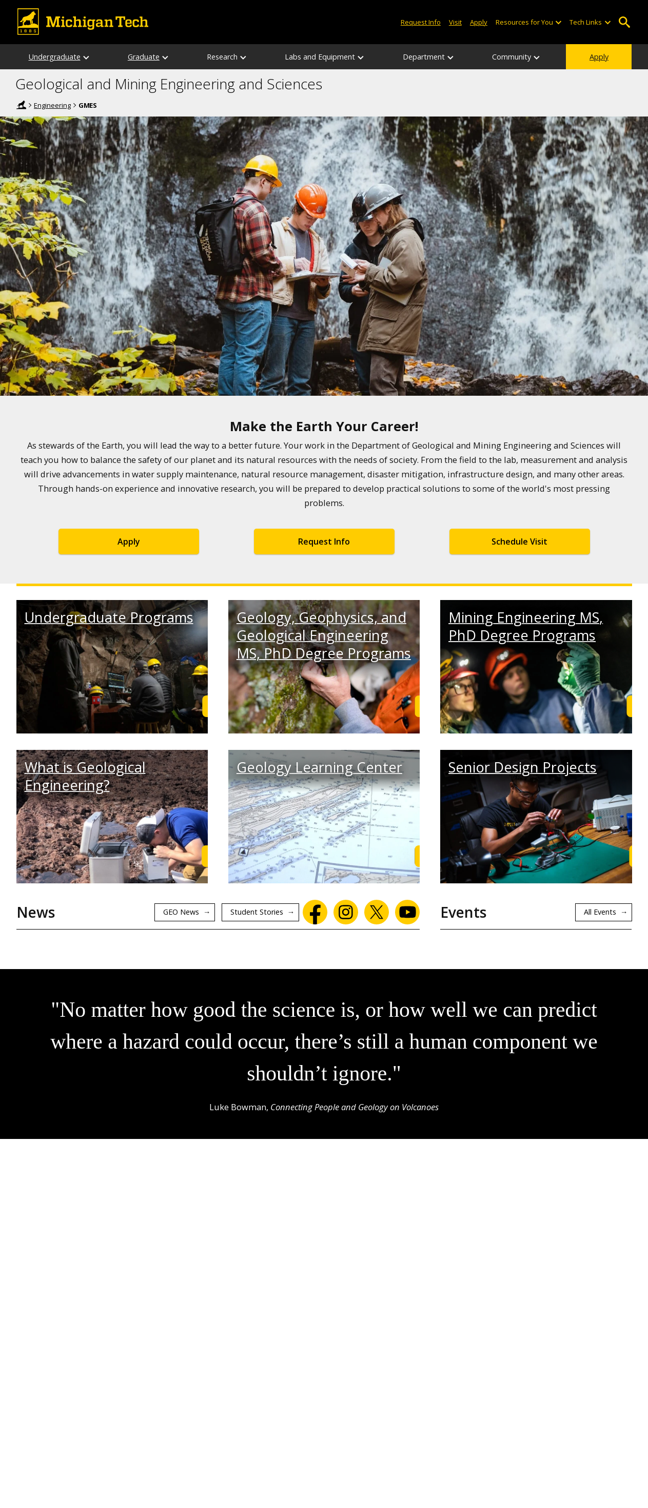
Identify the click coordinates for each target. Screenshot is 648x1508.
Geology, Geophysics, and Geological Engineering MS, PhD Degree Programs (324, 635)
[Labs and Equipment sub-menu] (361, 56)
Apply (599, 57)
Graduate (144, 57)
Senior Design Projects (522, 767)
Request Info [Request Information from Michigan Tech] (421, 22)
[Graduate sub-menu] (166, 56)
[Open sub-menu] (558, 22)
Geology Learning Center (319, 767)
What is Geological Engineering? (85, 776)
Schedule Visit (519, 541)
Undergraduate (55, 57)
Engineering (52, 105)
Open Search (624, 22)
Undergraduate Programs (109, 617)
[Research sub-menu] (244, 56)
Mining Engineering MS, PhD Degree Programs (525, 626)
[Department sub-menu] (451, 56)
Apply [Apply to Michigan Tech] (478, 22)
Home (21, 105)
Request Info (324, 541)
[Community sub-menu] (537, 56)
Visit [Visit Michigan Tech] (455, 22)
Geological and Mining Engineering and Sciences (168, 84)
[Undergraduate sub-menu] (87, 56)
